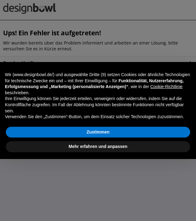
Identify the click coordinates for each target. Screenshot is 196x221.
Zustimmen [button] (98, 132)
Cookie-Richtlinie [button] (166, 86)
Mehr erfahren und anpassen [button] (98, 146)
